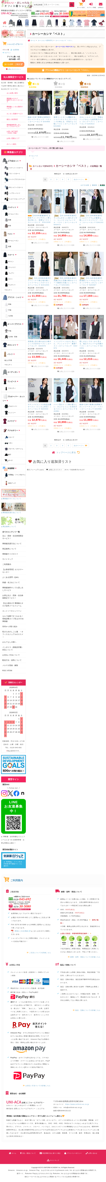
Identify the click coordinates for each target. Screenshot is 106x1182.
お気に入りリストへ (13, 69)
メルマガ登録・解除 (10, 665)
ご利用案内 (6, 564)
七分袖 (8, 316)
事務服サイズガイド (10, 554)
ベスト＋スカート (12, 174)
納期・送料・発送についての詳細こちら (84, 957)
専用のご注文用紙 (21, 931)
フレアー (9, 273)
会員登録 (15, 50)
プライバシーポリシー (73, 1153)
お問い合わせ (91, 1153)
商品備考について (9, 549)
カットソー (10, 413)
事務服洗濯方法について (11, 544)
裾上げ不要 (8, 360)
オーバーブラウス (12, 324)
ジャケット (10, 207)
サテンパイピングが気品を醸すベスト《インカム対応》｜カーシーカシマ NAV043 (39, 407)
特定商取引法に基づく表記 (50, 1153)
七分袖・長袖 (10, 337)
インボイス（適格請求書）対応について (12, 648)
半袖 (7, 310)
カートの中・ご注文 (13, 64)
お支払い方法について (11, 655)
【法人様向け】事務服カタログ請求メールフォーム (12, 604)
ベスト (8, 234)
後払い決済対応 (12, 119)
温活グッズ (10, 483)
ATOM (9, 670)
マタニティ (8, 290)
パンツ (8, 354)
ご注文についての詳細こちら (39, 953)
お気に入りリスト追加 (39, 137)
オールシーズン (11, 214)
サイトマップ (7, 559)
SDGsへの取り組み (9, 626)
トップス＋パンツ (12, 193)
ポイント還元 (11, 144)
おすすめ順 (85, 185)
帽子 (7, 455)
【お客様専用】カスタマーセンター (12, 570)
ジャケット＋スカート (13, 168)
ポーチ (8, 460)
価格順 (94, 185)
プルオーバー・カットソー (13, 398)
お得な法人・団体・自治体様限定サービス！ (12, 596)
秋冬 (7, 226)
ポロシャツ (10, 345)
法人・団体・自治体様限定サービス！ (12, 537)
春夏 (7, 220)
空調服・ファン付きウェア (15, 476)
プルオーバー (10, 406)
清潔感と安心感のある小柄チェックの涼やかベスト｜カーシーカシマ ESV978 (39, 343)
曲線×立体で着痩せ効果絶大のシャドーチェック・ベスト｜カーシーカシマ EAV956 (39, 119)
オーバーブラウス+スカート (14, 180)
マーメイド (10, 267)
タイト (8, 279)
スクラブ (9, 421)
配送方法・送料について (11, 660)
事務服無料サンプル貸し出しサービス (12, 589)
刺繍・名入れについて (11, 582)
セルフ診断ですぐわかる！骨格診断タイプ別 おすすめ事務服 (13, 618)
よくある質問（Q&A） (11, 577)
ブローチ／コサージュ (13, 449)
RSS (4, 670)
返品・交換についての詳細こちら (86, 1010)
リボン (8, 443)
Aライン (9, 262)
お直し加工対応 (12, 132)
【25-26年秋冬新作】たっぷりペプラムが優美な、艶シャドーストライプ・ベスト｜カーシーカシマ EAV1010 (92, 220)
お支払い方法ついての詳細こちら (36, 1086)
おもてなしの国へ (9, 642)
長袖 (7, 304)
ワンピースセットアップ (14, 199)
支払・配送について (28, 1153)
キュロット (10, 285)
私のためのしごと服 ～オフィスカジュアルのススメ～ (12, 634)
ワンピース (10, 381)
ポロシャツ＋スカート (13, 187)
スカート (9, 255)
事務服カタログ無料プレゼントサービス (15, 100)
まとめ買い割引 (12, 93)
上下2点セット (11, 161)
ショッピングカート (13, 44)
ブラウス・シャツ (12, 297)
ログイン (7, 53)
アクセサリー (11, 430)
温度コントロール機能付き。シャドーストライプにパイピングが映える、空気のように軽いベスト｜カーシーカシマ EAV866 (65, 121)
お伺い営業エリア (13, 138)
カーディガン (11, 372)
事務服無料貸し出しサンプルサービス (14, 125)
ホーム (12, 1153)
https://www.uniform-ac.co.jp (77, 1104)
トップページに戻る (66, 452)
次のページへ (80, 179)
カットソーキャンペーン (11, 611)
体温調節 (9, 468)
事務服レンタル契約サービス (15, 107)
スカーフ (9, 437)
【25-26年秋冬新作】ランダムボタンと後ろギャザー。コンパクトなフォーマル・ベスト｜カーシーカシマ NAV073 (65, 220)
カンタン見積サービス (15, 114)
